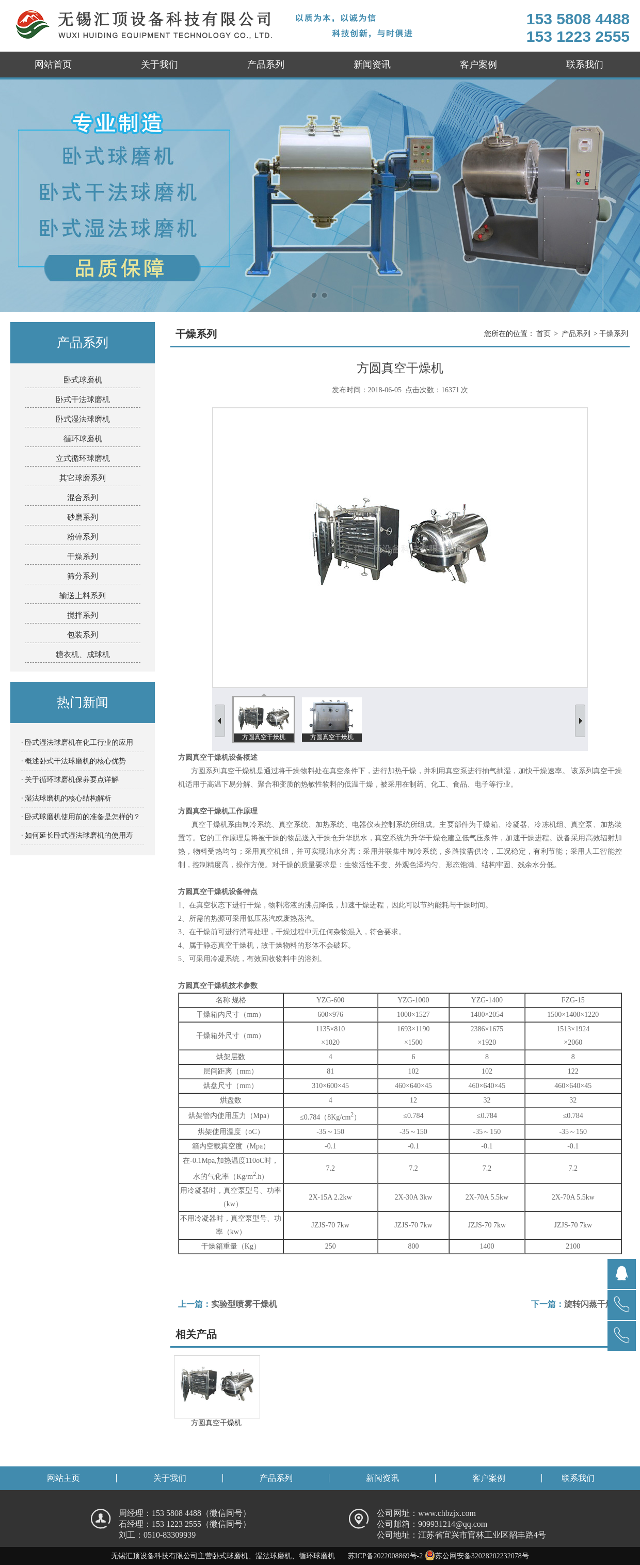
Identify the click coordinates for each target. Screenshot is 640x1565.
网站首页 (53, 64)
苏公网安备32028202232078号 (477, 1556)
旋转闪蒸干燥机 (593, 1304)
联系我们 (584, 64)
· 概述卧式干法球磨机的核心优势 (73, 761)
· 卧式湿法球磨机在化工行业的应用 (77, 742)
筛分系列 (82, 576)
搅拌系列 (82, 615)
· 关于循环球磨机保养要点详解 (70, 780)
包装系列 (82, 635)
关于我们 (159, 64)
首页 (543, 334)
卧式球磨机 (82, 380)
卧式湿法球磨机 (83, 419)
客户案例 (478, 64)
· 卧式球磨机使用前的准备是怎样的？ (80, 817)
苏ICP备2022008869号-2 (385, 1556)
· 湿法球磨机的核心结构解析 (66, 798)
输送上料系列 (82, 596)
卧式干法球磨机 (83, 399)
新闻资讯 (372, 64)
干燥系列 (82, 556)
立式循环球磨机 (83, 458)
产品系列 (265, 64)
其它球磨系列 (82, 478)
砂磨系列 (82, 517)
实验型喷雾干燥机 (244, 1304)
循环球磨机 (82, 439)
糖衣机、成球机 (83, 654)
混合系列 (82, 497)
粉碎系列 (82, 537)
